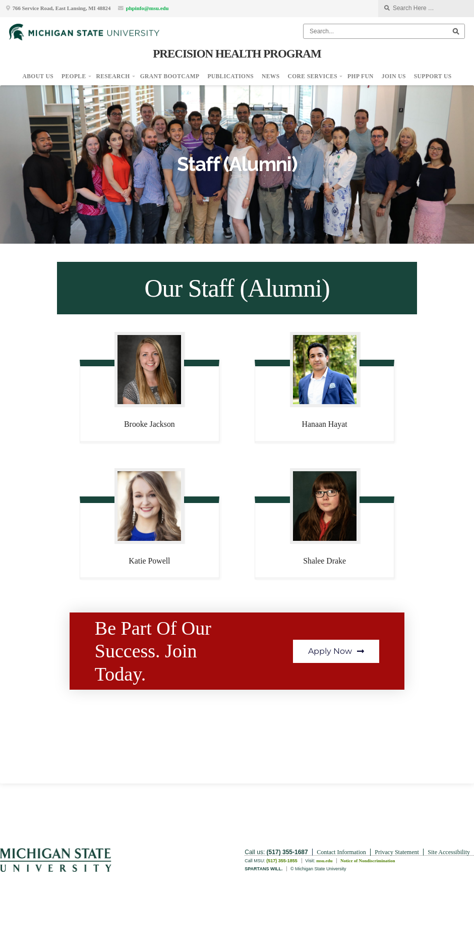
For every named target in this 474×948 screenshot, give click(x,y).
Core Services (313, 76)
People (74, 76)
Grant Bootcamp (170, 76)
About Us (38, 76)
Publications (230, 76)
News (271, 76)
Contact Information (341, 852)
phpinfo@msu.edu (147, 8)
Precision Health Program (237, 53)
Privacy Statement (397, 852)
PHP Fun (360, 76)
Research (113, 76)
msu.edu (324, 860)
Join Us (394, 76)
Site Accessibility (449, 852)
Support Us (433, 76)
